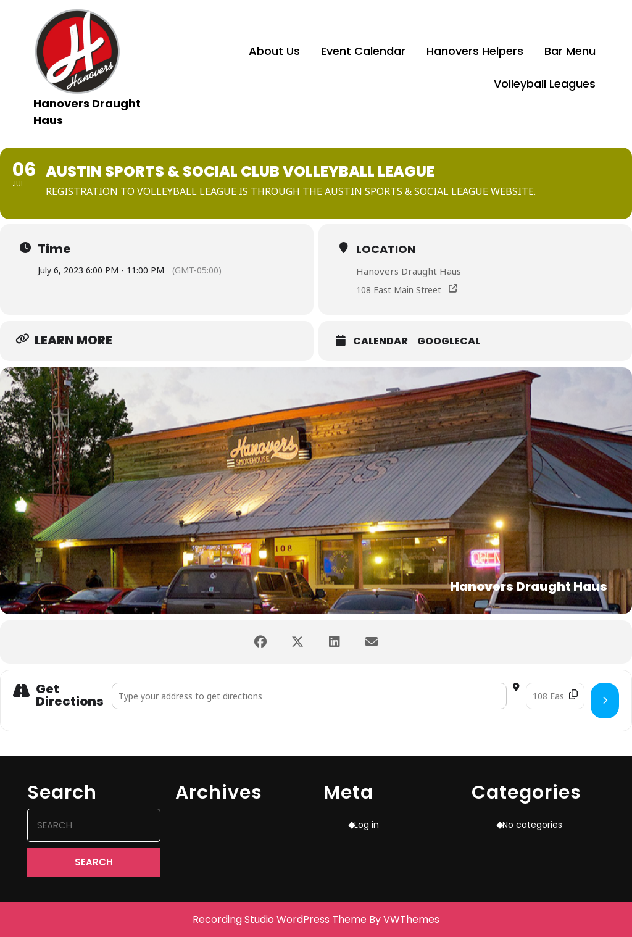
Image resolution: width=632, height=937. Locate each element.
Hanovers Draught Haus (408, 271)
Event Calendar (363, 51)
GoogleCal (448, 341)
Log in (366, 824)
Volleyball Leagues (545, 83)
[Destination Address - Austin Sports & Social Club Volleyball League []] (555, 696)
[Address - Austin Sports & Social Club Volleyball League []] (309, 696)
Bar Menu (570, 51)
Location (385, 249)
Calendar (380, 341)
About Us (274, 51)
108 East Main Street (398, 290)
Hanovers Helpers (474, 51)
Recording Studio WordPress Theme (280, 919)
